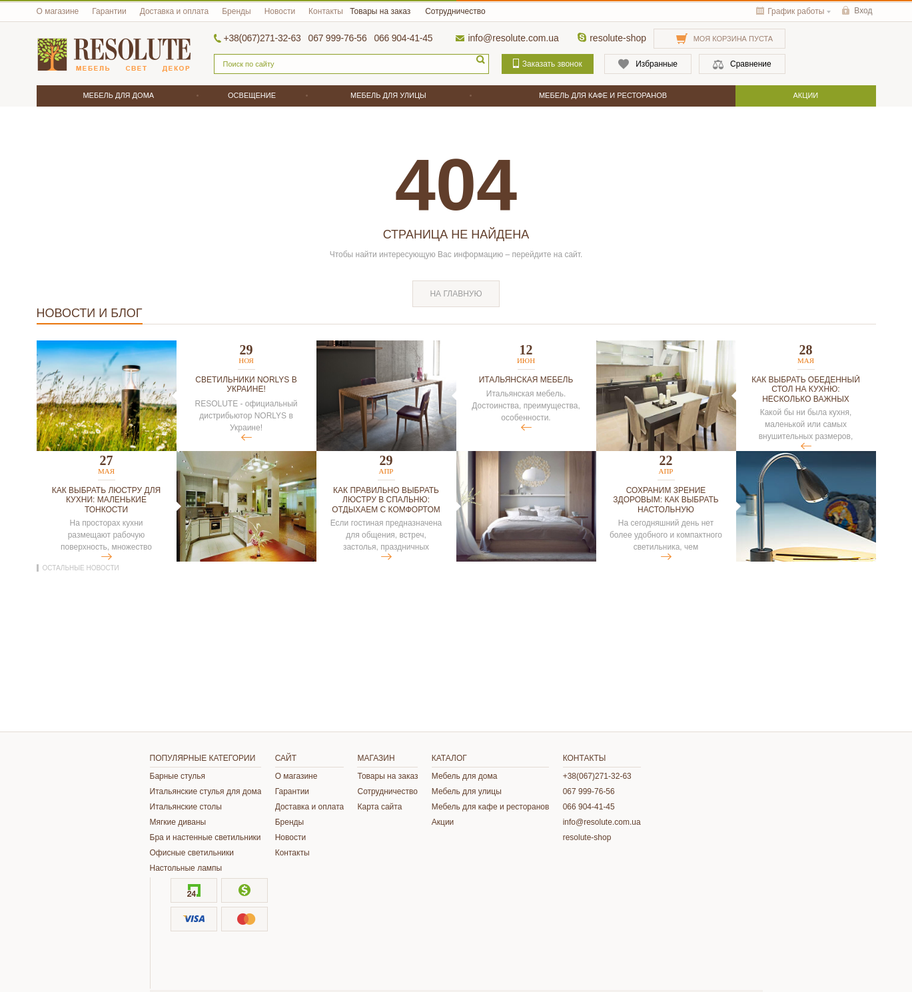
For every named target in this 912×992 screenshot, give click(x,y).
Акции (443, 822)
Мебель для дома (465, 776)
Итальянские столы (186, 806)
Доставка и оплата (174, 11)
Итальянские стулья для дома (206, 791)
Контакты (325, 11)
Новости (279, 11)
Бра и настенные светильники (205, 837)
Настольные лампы (186, 868)
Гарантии (109, 11)
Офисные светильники (192, 852)
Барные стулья (178, 776)
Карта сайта (379, 806)
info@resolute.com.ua (513, 38)
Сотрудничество (455, 11)
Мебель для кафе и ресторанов (491, 806)
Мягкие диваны (178, 822)
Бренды (236, 11)
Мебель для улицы (467, 791)
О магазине (58, 11)
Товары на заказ (380, 11)
